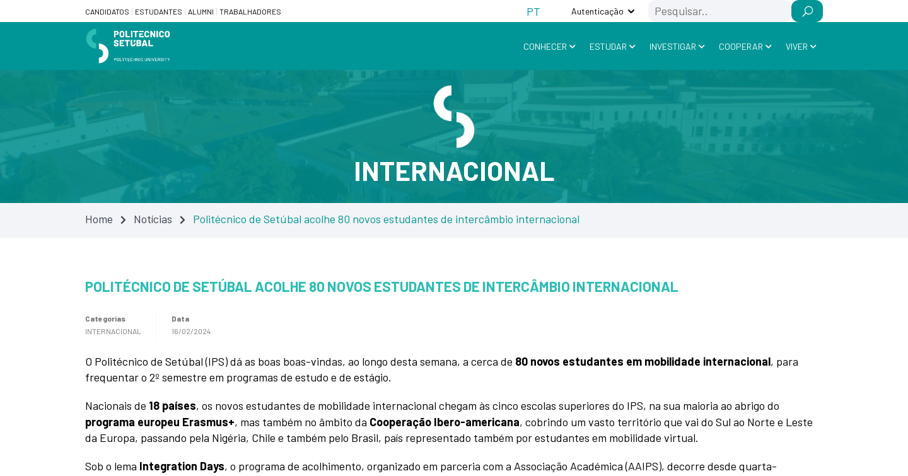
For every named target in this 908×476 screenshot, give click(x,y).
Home (99, 219)
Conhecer (545, 46)
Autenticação (597, 11)
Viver (797, 46)
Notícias (153, 219)
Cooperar (741, 46)
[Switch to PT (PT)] (533, 11)
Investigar (672, 46)
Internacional (113, 331)
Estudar (608, 46)
